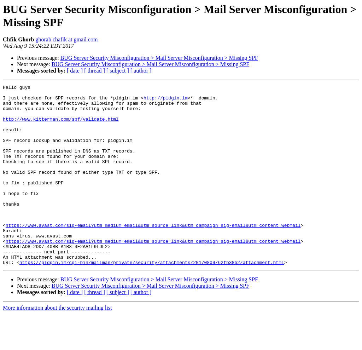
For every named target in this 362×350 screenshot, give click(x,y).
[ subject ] (117, 71)
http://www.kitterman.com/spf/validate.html (61, 126)
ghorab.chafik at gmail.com (66, 39)
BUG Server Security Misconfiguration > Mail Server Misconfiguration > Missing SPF (159, 58)
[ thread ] (94, 71)
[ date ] (75, 71)
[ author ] (141, 71)
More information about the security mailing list (57, 344)
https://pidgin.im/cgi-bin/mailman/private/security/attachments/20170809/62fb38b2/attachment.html (151, 298)
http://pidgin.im (166, 101)
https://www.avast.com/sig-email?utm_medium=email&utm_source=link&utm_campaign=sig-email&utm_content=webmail (153, 254)
